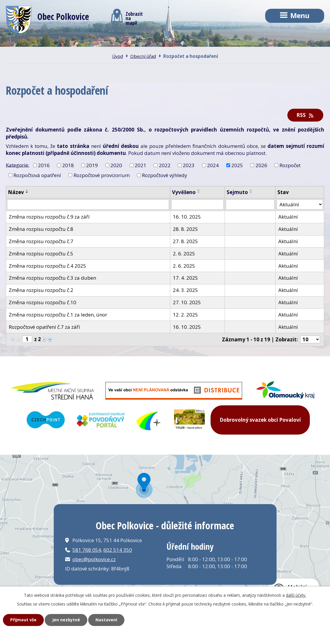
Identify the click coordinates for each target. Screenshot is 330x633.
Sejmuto (237, 192)
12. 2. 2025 (185, 314)
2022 (165, 165)
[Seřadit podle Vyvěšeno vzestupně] (199, 190)
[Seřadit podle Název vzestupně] (27, 190)
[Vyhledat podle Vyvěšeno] (197, 204)
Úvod (23, 43)
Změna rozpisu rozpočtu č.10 (42, 302)
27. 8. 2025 (185, 241)
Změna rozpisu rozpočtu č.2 (41, 290)
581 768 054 (86, 549)
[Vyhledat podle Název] (88, 204)
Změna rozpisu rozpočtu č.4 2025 (47, 265)
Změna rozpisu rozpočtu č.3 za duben (52, 277)
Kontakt (187, 43)
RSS (305, 115)
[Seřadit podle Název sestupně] (27, 192)
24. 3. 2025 (185, 290)
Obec (72, 43)
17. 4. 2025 (185, 277)
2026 (261, 165)
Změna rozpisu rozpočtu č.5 (41, 253)
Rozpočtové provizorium (102, 175)
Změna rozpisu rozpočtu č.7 (41, 241)
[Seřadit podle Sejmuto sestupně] (251, 192)
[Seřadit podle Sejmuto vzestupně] (251, 190)
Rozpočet (290, 165)
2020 (116, 165)
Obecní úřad (128, 43)
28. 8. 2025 (185, 229)
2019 (92, 165)
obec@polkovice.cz (94, 559)
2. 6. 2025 (184, 253)
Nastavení (106, 619)
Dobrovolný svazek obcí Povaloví (260, 419)
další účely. (296, 595)
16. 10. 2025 (187, 216)
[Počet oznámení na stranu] (310, 339)
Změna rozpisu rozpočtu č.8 (41, 229)
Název (16, 192)
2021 (140, 165)
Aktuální (288, 216)
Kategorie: (17, 164)
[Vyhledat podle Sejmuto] (250, 204)
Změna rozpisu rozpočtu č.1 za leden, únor (58, 314)
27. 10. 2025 (187, 302)
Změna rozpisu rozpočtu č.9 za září (49, 216)
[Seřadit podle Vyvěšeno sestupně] (199, 192)
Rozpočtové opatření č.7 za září (44, 327)
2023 (188, 165)
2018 (68, 165)
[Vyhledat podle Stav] (300, 204)
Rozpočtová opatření (37, 175)
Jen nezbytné (66, 619)
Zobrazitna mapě (127, 17)
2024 (213, 165)
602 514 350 (117, 549)
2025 (237, 165)
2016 (44, 165)
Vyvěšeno (184, 192)
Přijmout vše (23, 619)
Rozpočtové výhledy (164, 175)
